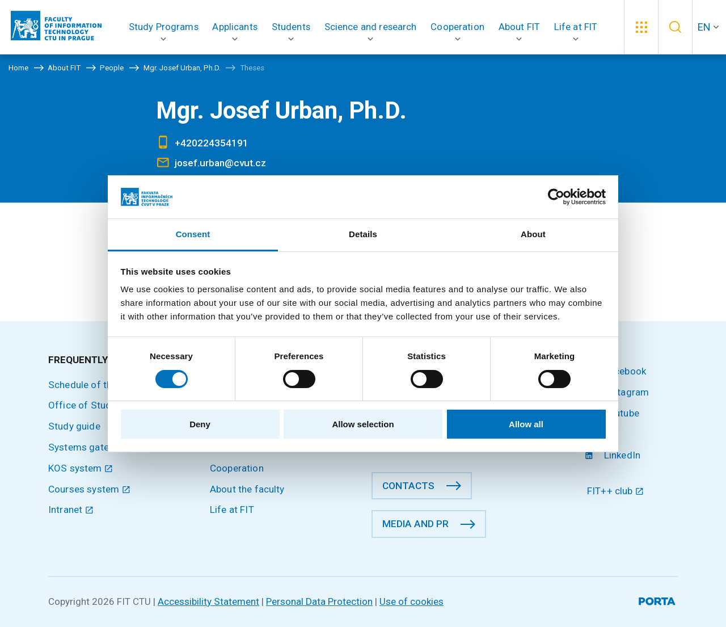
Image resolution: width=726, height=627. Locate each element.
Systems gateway (87, 447)
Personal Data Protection (319, 601)
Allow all (526, 424)
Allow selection (363, 424)
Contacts (408, 485)
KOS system (80, 468)
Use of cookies (411, 601)
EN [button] (704, 27)
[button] (164, 27)
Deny (199, 424)
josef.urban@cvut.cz (220, 163)
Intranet (71, 509)
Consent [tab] (193, 234)
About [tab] (533, 234)
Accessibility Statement (208, 601)
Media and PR (415, 523)
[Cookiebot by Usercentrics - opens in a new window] (556, 196)
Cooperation (237, 468)
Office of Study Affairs (98, 405)
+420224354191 (211, 143)
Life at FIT (232, 509)
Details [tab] (363, 234)
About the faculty (247, 489)
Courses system (89, 489)
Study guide (74, 426)
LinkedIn (613, 455)
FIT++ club (615, 490)
